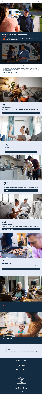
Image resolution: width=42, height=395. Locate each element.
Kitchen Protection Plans (9, 185)
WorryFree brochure (17, 370)
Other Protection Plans (6, 263)
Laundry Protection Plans (7, 224)
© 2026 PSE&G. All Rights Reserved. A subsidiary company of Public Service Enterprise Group (21, 391)
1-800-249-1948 (22, 366)
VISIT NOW (7, 342)
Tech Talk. (7, 349)
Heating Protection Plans (7, 107)
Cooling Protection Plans (9, 147)
